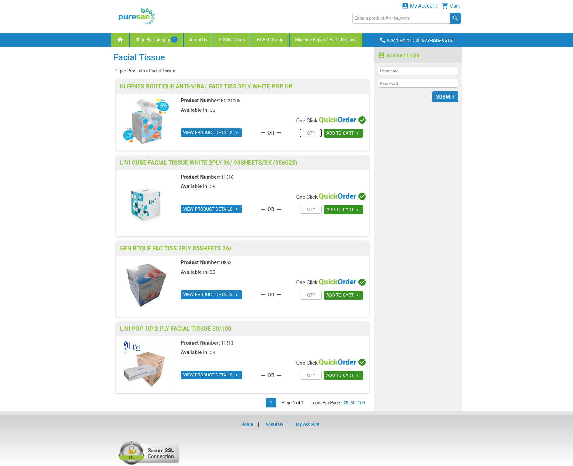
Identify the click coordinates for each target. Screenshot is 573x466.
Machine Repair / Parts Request (326, 39)
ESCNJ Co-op (232, 39)
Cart (450, 5)
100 (361, 402)
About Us (198, 39)
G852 (226, 262)
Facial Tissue (162, 70)
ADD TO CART (343, 133)
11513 (227, 343)
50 (353, 402)
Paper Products (130, 70)
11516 (227, 177)
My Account (419, 5)
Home (247, 424)
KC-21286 (230, 100)
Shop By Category (157, 39)
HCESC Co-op (270, 39)
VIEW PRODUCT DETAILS (211, 133)
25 (345, 402)
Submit (445, 97)
